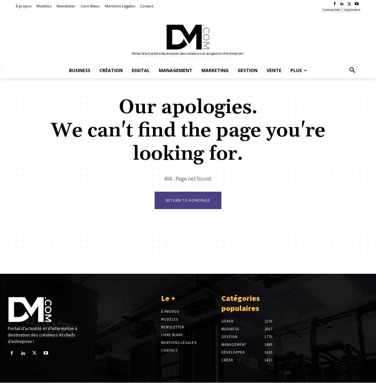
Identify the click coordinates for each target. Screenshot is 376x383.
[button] (352, 70)
